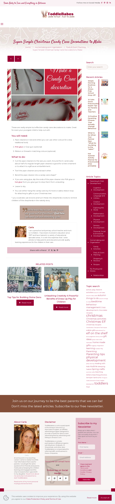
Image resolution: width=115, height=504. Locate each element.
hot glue (18, 182)
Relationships (98, 275)
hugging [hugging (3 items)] (93, 345)
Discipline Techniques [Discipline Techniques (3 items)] (100, 327)
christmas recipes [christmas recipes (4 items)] (93, 325)
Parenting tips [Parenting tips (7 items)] (95, 354)
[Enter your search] (97, 67)
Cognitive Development (98, 189)
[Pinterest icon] (104, 3)
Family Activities (96, 248)
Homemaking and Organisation (48, 47)
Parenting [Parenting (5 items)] (91, 351)
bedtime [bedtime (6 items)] (96, 301)
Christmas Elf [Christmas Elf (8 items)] (95, 321)
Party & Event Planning (76, 47)
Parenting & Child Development (97, 182)
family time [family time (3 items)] (99, 336)
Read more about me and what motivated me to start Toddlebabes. (26, 476)
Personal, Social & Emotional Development (99, 233)
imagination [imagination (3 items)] (100, 345)
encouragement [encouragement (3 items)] (91, 336)
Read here (59, 213)
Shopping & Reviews (97, 260)
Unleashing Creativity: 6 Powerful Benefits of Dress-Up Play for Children (61, 299)
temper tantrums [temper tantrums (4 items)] (93, 378)
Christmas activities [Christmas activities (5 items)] (96, 318)
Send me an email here (57, 461)
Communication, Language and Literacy (99, 196)
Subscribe (86, 479)
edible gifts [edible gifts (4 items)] (91, 330)
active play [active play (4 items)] (90, 290)
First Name (82, 442)
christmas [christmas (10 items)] (94, 315)
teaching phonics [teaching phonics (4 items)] (99, 375)
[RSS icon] (110, 3)
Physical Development (98, 221)
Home (28, 47)
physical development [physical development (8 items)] (96, 358)
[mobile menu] (2, 24)
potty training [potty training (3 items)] (90, 363)
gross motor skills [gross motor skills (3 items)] (97, 339)
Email (80, 453)
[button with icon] (48, 478)
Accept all (105, 498)
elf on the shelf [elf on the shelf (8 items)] (96, 333)
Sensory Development (98, 227)
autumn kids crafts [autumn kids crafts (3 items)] (91, 295)
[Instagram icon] (107, 3)
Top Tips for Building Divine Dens (24, 297)
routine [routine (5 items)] (93, 366)
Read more (92, 498)
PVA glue (19, 147)
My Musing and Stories (96, 270)
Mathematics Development (98, 215)
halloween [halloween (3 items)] (89, 342)
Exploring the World (98, 209)
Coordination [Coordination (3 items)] (90, 327)
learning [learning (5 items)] (90, 348)
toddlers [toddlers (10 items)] (101, 383)
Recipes (96, 265)
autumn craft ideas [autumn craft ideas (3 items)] (99, 292)
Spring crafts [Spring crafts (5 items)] (98, 369)
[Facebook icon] (102, 3)
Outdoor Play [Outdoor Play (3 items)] (99, 348)
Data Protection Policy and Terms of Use (43, 499)
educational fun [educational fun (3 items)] (100, 330)
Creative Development (98, 203)
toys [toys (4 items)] (88, 387)
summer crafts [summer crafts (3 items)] (90, 372)
